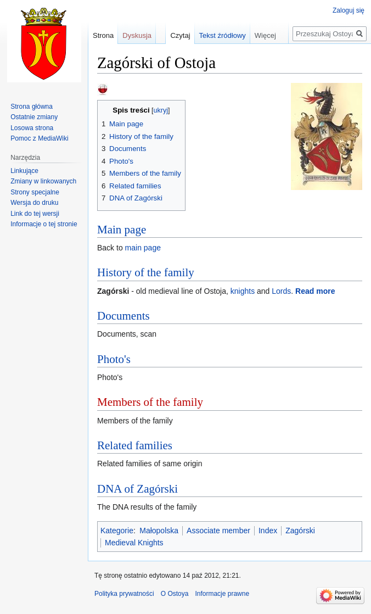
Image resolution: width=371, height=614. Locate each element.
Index (267, 530)
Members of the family (150, 402)
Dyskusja (136, 35)
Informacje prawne (222, 594)
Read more (315, 291)
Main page (121, 229)
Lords (281, 291)
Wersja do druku (34, 202)
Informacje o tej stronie (43, 224)
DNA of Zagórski (137, 488)
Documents (123, 315)
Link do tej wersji (34, 213)
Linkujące (24, 171)
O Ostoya (175, 594)
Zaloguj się (348, 10)
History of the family (145, 272)
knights (243, 291)
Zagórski (300, 530)
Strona (103, 35)
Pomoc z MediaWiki (39, 138)
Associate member (218, 530)
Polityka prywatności (124, 594)
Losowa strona (31, 128)
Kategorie (116, 530)
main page (143, 247)
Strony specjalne (34, 192)
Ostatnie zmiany (34, 117)
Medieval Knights (134, 542)
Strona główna (31, 106)
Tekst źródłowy (222, 35)
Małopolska (158, 530)
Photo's (114, 359)
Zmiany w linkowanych (43, 181)
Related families (134, 445)
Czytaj (180, 35)
